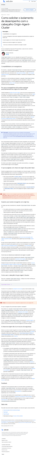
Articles (3, 4)
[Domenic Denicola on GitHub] (8, 55)
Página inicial (3, 14)
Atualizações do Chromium (6, 448)
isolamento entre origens (20, 259)
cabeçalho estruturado (17, 288)
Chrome (14, 416)
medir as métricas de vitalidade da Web (9, 245)
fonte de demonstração (15, 410)
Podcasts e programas (5, 451)
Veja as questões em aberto (6, 442)
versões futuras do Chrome (7, 196)
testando (31, 361)
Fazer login (33, 1)
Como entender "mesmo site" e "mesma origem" (23, 136)
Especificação (6, 414)
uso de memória (28, 245)
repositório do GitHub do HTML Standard (23, 396)
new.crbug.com (4, 399)
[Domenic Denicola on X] (6, 55)
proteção (32, 331)
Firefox (18, 416)
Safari (21, 416)
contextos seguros (30, 320)
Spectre (16, 336)
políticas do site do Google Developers (25, 422)
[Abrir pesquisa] (29, 1)
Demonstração (6, 410)
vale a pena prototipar (21, 73)
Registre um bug (4, 440)
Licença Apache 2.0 (4, 422)
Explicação (5, 412)
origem (33, 94)
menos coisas (12, 82)
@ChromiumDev (18, 391)
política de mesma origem (15, 92)
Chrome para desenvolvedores (7, 446)
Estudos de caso (4, 449)
